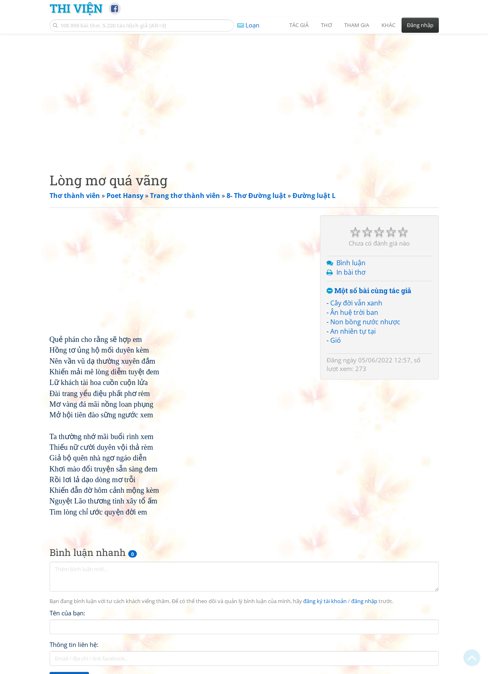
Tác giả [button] (299, 25)
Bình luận (350, 262)
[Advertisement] (244, 96)
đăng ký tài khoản (325, 601)
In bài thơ (350, 272)
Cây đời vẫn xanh (356, 302)
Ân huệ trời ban (354, 312)
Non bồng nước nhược (365, 321)
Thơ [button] (326, 25)
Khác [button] (388, 25)
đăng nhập (364, 601)
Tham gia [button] (356, 25)
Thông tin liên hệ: (74, 644)
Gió (335, 340)
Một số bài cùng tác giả (369, 291)
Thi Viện (76, 8)
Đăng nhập (420, 25)
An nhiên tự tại (353, 331)
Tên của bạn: (67, 613)
